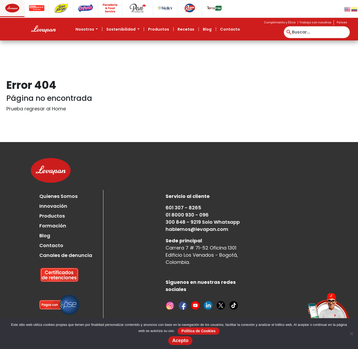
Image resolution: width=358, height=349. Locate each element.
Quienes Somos (58, 196)
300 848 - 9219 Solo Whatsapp (203, 222)
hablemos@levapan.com (197, 229)
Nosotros (85, 29)
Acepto (180, 340)
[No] (351, 333)
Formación (52, 225)
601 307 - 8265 (183, 207)
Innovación (53, 206)
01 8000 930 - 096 (187, 214)
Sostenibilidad (121, 29)
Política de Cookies (199, 331)
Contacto (230, 29)
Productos (158, 29)
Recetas (186, 29)
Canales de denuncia (65, 255)
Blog (207, 29)
